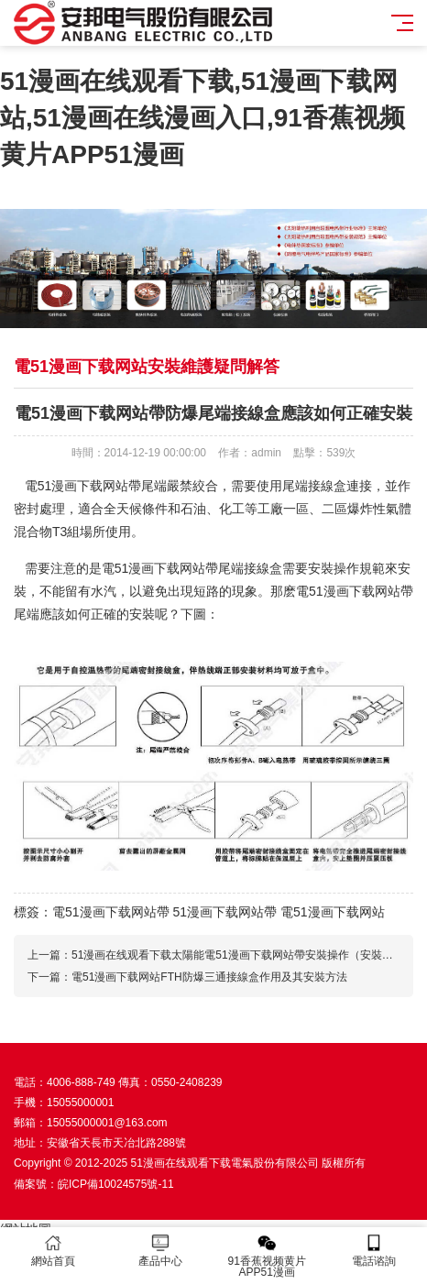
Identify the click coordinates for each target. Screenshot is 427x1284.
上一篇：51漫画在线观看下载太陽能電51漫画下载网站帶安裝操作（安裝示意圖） (226, 955)
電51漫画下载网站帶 (111, 912)
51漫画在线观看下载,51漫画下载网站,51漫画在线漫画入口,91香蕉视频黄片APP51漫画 (202, 118)
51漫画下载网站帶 (224, 912)
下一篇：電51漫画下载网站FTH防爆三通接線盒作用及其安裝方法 (187, 977)
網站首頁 (53, 1251)
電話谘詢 (374, 1251)
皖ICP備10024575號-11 (116, 1184)
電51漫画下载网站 (332, 912)
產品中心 (160, 1251)
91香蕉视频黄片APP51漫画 (267, 1256)
